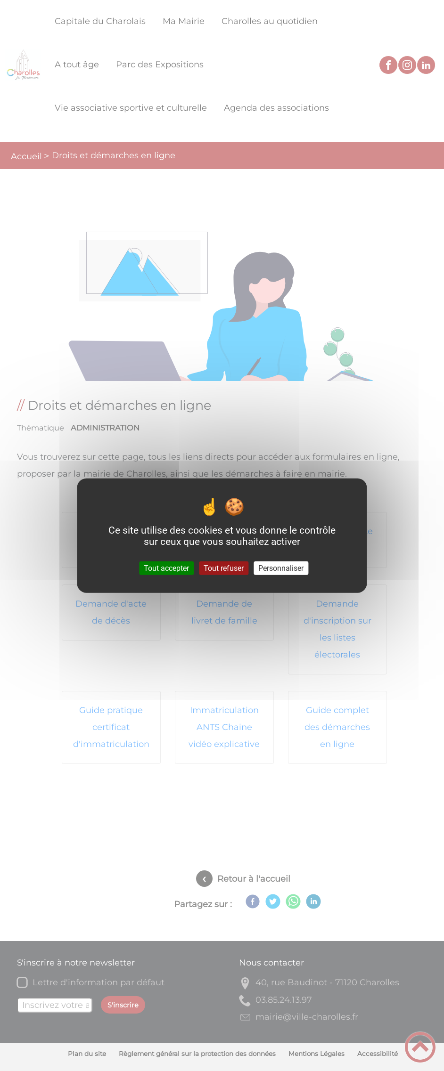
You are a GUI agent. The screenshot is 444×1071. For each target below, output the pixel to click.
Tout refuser (224, 567)
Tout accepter (166, 567)
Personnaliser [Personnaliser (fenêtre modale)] (281, 567)
